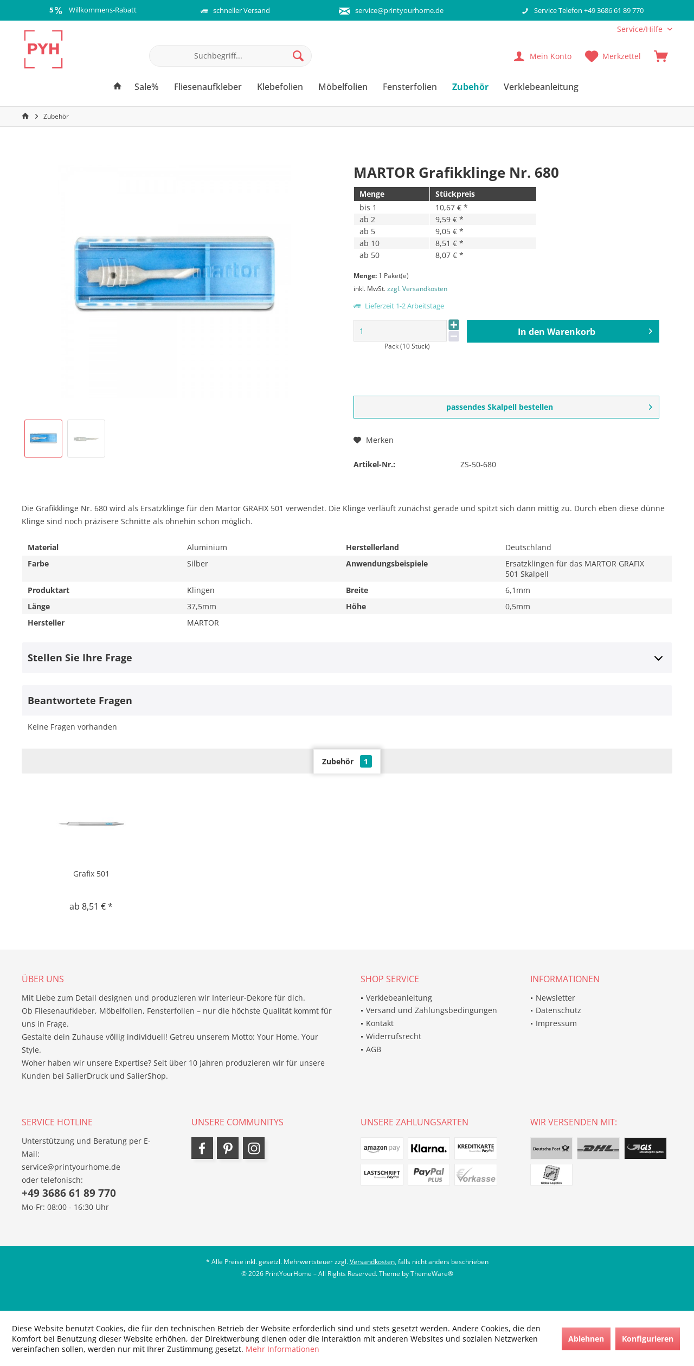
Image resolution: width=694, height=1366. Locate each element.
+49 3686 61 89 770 (69, 1193)
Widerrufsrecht (393, 1036)
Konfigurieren (647, 1338)
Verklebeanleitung (399, 998)
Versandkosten (372, 1261)
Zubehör (347, 761)
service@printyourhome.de (399, 10)
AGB (373, 1049)
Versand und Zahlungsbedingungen (431, 1010)
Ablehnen (586, 1338)
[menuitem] (640, 29)
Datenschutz (558, 1010)
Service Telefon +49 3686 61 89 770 (589, 10)
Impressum (556, 1023)
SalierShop (146, 1076)
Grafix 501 (91, 873)
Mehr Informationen (282, 1349)
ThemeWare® (431, 1273)
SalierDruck (87, 1076)
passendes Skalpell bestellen (549, 405)
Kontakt (380, 1023)
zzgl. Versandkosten (417, 288)
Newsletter (555, 998)
